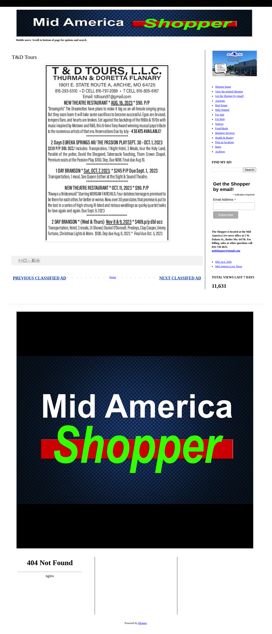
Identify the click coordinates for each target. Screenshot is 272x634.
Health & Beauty (224, 137)
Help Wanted (222, 109)
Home (112, 277)
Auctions (220, 100)
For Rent (220, 119)
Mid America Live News (228, 266)
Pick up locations (224, 142)
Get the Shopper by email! (229, 96)
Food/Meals (221, 128)
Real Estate (221, 105)
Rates (218, 146)
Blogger (142, 623)
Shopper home (223, 86)
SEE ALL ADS (223, 261)
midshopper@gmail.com (226, 250)
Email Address (224, 200)
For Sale (219, 114)
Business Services (225, 133)
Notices (219, 123)
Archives (220, 151)
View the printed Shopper (229, 91)
